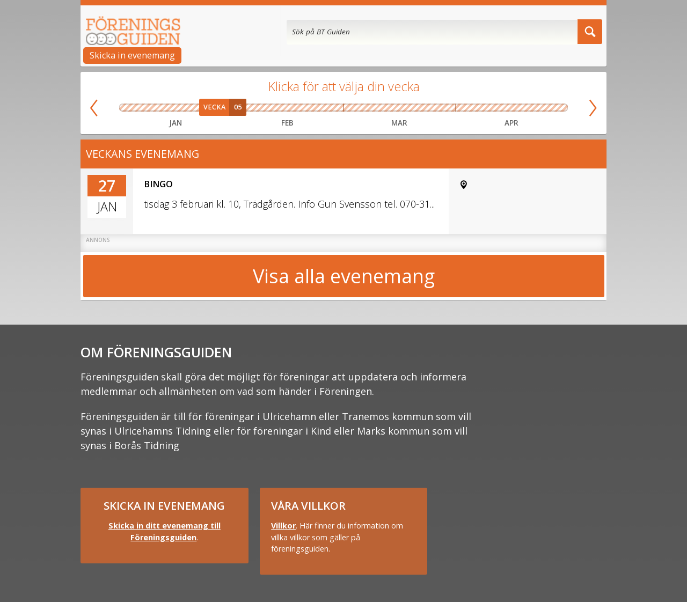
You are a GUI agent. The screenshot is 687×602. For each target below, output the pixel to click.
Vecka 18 (556, 108)
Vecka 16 (511, 108)
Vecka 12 (413, 108)
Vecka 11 (385, 108)
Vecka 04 (198, 108)
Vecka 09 (330, 108)
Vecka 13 (441, 108)
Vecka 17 (534, 108)
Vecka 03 (175, 108)
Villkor (283, 525)
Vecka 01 (131, 108)
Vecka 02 (153, 108)
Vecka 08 (302, 108)
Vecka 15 (489, 108)
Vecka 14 (467, 108)
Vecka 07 (274, 108)
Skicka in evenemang (132, 55)
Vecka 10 (357, 108)
